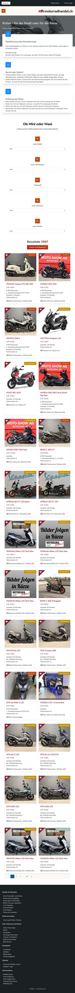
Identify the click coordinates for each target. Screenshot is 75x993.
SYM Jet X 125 (12, 754)
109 (27, 876)
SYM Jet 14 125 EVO (49, 754)
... (23, 876)
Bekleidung (7, 954)
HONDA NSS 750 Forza (16, 449)
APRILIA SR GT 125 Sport (17, 501)
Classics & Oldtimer (10, 937)
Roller (5, 930)
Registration (55, 3)
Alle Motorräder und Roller (12, 896)
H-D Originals (8, 905)
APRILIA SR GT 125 (49, 501)
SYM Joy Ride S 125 (15, 702)
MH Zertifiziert (8, 908)
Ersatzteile (7, 949)
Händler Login (8, 967)
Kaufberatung (8, 974)
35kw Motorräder (9, 928)
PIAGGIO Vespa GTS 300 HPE (19, 284)
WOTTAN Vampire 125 (50, 338)
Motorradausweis (9, 979)
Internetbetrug (8, 977)
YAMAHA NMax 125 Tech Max (19, 551)
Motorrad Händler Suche (11, 964)
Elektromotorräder (9, 939)
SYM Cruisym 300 (48, 650)
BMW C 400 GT (47, 449)
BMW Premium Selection (12, 903)
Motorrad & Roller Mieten (12, 920)
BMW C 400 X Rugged (50, 601)
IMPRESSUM (7, 984)
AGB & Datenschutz (10, 981)
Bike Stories (7, 942)
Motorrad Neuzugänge (11, 898)
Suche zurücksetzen (37, 247)
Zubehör (6, 952)
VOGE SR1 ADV (13, 392)
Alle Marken (7, 910)
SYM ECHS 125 (13, 650)
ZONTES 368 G (13, 338)
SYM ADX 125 (12, 806)
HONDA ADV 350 (48, 284)
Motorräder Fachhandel (11, 901)
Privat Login (68, 3)
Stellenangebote (9, 956)
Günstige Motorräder (10, 935)
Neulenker (7, 932)
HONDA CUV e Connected (52, 702)
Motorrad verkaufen (10, 912)
